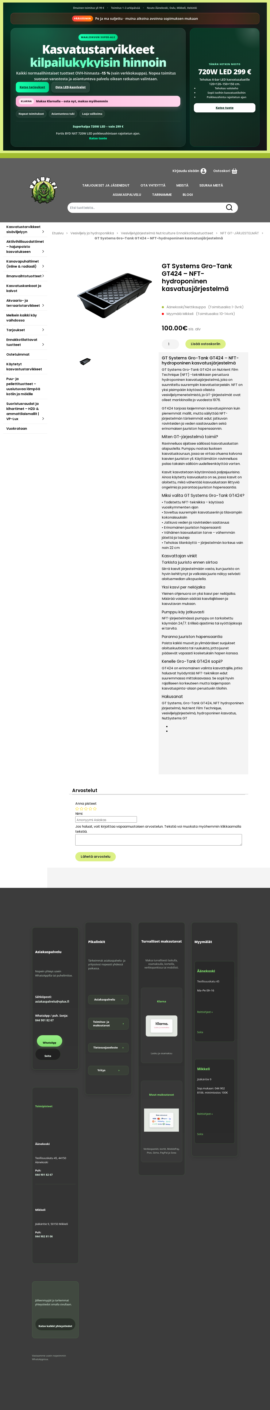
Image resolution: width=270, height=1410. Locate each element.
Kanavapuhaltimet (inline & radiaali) (22, 264)
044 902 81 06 (44, 1236)
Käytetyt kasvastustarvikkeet (24, 367)
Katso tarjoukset (32, 87)
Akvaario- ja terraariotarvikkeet (23, 303)
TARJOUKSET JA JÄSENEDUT (106, 185)
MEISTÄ (182, 185)
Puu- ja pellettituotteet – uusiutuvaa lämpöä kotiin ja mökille (23, 386)
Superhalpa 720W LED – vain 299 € (98, 126)
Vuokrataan (16, 428)
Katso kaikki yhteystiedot (55, 1326)
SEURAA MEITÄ (211, 185)
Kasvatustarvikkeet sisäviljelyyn (23, 229)
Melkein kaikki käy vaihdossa (21, 318)
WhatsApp (49, 1042)
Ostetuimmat (18, 354)
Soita (48, 1056)
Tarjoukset (15, 330)
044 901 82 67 (44, 1020)
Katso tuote (98, 138)
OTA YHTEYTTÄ (152, 185)
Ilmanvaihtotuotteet (24, 276)
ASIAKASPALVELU (127, 194)
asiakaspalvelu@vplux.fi (52, 1001)
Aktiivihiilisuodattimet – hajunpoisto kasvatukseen (25, 246)
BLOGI (188, 194)
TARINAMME (162, 194)
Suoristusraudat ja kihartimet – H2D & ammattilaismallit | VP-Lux (22, 411)
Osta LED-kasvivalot (70, 87)
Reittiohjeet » (205, 1012)
